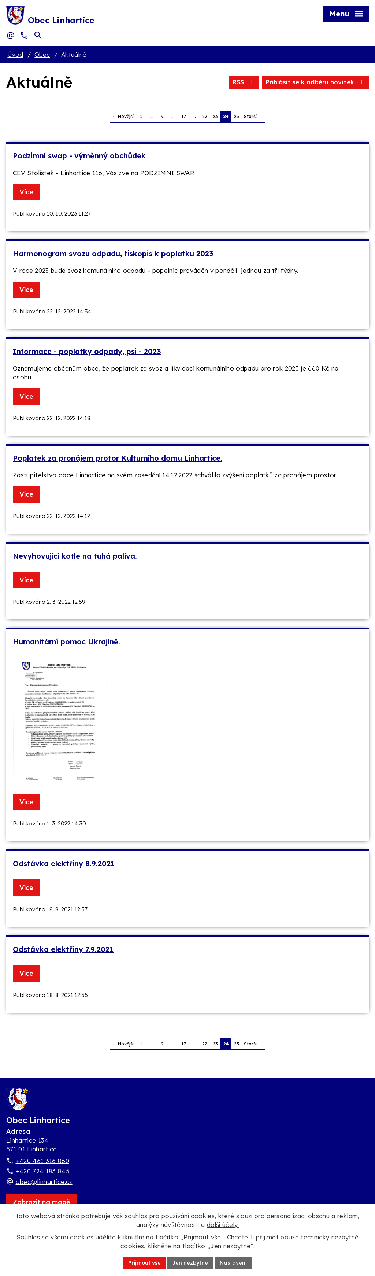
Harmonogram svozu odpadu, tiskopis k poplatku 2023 (113, 253)
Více (26, 192)
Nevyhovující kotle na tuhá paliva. (75, 555)
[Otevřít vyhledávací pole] (38, 35)
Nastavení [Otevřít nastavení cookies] (233, 1263)
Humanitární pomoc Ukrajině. (66, 641)
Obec (42, 54)
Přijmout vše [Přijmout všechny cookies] (144, 1263)
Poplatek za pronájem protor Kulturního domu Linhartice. (117, 458)
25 (236, 116)
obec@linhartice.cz (44, 1181)
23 (215, 116)
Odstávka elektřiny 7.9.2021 (63, 949)
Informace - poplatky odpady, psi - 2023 (87, 351)
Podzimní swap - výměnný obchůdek (79, 155)
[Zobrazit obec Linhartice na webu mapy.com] (41, 1202)
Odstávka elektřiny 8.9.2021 (64, 863)
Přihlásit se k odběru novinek (315, 82)
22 (204, 116)
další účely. (223, 1224)
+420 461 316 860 (42, 1161)
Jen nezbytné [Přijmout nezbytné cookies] (190, 1263)
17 (183, 116)
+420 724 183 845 (43, 1171)
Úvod (15, 54)
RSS (243, 82)
